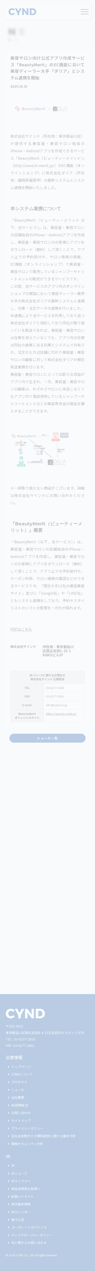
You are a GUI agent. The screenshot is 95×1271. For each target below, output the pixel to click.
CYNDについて (19, 1074)
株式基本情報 (18, 1204)
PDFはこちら (21, 629)
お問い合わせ (18, 1113)
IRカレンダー (18, 1212)
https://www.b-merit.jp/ (61, 714)
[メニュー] (85, 10)
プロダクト (16, 1082)
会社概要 (15, 1097)
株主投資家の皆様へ (23, 1189)
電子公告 (15, 1219)
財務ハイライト (20, 1196)
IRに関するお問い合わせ (26, 1243)
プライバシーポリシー (25, 1128)
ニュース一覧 (47, 738)
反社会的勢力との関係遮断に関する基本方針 (41, 1136)
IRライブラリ (18, 1181)
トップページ (18, 1067)
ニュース (15, 1090)
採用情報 (17, 1105)
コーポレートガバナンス (26, 1227)
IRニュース (16, 1173)
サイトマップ (18, 1120)
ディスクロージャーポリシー (29, 1235)
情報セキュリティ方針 (24, 1144)
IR (10, 1165)
